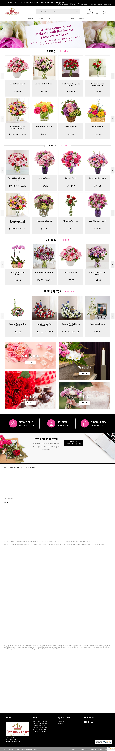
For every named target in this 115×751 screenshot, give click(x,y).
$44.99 (44, 134)
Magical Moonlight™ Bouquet (44, 272)
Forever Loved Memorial (97, 324)
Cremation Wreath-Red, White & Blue (44, 325)
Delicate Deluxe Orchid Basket (17, 273)
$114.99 (71, 185)
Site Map (106, 749)
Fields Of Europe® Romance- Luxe (17, 179)
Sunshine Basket (97, 126)
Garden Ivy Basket (71, 126)
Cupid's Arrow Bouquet (17, 84)
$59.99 (17, 91)
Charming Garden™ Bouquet (44, 84)
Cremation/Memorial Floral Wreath (17, 325)
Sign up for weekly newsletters (74, 443)
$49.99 (97, 134)
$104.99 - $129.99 (17, 185)
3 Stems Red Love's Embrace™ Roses (97, 85)
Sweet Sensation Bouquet (97, 178)
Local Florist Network (96, 749)
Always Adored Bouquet (44, 221)
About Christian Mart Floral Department (19, 467)
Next (112, 76)
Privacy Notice (84, 749)
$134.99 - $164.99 (70, 331)
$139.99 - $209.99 (17, 134)
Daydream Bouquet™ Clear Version (97, 273)
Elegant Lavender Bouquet (97, 221)
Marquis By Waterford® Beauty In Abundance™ (17, 127)
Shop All (62, 51)
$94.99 (97, 331)
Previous (2, 76)
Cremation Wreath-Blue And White (71, 325)
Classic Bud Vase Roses (70, 221)
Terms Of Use (74, 749)
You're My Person (44, 178)
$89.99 (17, 280)
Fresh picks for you (46, 443)
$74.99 (44, 228)
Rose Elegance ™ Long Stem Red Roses (71, 85)
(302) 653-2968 (12, 2)
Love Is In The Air (70, 178)
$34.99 (97, 91)
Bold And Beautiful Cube (44, 126)
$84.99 (44, 91)
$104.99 (71, 91)
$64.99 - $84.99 (44, 280)
